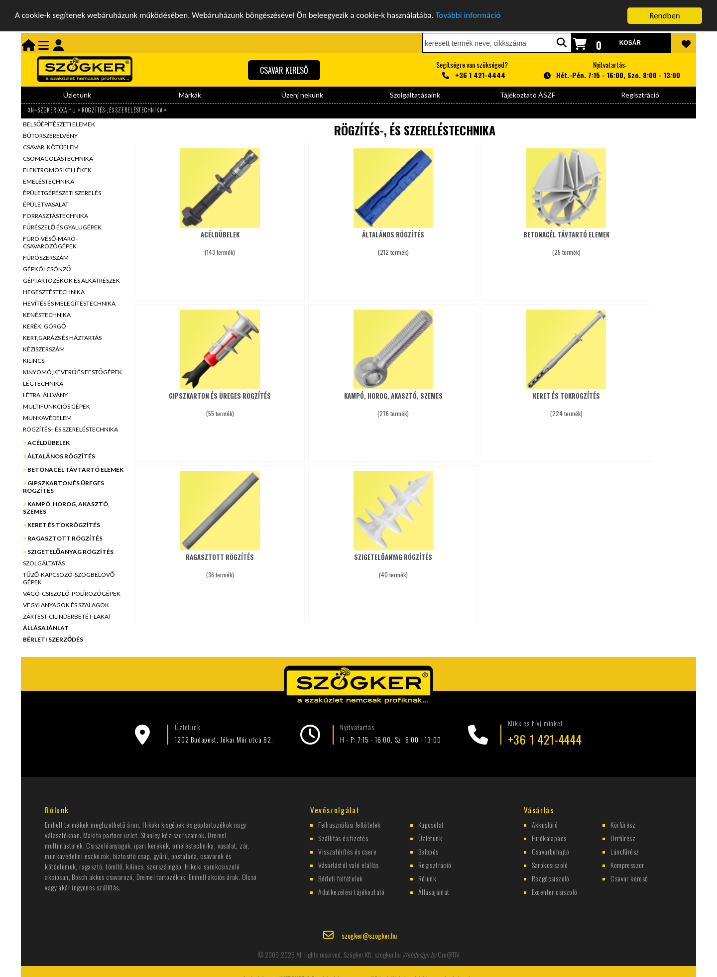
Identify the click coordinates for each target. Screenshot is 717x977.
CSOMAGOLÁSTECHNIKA (58, 158)
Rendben (664, 15)
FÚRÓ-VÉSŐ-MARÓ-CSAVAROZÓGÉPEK (50, 242)
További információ (469, 15)
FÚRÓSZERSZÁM (46, 257)
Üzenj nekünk (302, 95)
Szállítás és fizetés (343, 837)
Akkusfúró (545, 824)
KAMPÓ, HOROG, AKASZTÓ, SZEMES (66, 507)
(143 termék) (219, 238)
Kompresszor (627, 864)
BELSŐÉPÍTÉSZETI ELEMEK (59, 124)
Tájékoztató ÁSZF (527, 95)
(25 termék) (566, 238)
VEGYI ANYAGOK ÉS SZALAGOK (66, 605)
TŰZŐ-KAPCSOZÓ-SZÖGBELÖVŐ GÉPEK (69, 578)
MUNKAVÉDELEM (47, 418)
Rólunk (427, 877)
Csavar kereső (629, 877)
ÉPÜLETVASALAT (46, 204)
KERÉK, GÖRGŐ (44, 326)
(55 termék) (219, 400)
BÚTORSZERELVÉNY (50, 135)
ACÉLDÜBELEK (48, 442)
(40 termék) (393, 561)
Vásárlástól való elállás (348, 864)
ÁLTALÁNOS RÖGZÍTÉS (61, 456)
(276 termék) (393, 400)
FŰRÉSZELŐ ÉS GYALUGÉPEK (62, 227)
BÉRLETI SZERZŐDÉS (53, 639)
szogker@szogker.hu (369, 935)
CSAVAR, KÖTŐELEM (51, 147)
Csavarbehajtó (551, 851)
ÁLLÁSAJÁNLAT (46, 628)
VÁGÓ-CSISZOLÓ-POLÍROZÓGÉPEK (71, 593)
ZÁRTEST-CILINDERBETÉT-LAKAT (67, 616)
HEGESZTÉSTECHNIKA (54, 292)
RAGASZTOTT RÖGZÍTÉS (65, 538)
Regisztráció (640, 95)
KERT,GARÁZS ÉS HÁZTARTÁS (62, 337)
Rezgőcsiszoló (551, 877)
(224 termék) (566, 400)
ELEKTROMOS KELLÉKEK (57, 170)
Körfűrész (622, 824)
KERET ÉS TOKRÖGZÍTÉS (63, 525)
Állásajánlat (434, 891)
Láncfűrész (624, 851)
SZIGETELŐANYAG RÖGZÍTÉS (70, 551)
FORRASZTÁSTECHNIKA (55, 215)
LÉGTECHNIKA (43, 383)
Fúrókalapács (549, 837)
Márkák (190, 95)
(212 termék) (393, 238)
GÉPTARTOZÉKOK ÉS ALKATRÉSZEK (71, 280)
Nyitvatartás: (610, 70)
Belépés (428, 851)
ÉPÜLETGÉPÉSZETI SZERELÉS (62, 193)
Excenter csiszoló (555, 891)
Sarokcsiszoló (550, 864)
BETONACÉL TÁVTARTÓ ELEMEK (75, 469)
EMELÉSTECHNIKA (48, 181)
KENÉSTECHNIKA (47, 315)
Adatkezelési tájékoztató (351, 891)
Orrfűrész (622, 837)
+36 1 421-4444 (545, 739)
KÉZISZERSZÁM (44, 349)
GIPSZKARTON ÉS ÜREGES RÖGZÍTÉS (63, 486)
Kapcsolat (431, 824)
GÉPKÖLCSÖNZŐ (47, 269)
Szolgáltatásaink (415, 95)
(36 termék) (219, 561)
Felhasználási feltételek (349, 824)
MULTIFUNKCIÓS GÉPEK (56, 406)
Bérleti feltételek (340, 877)
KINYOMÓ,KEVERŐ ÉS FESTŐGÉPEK (72, 372)
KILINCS (33, 360)
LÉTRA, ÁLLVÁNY (45, 395)
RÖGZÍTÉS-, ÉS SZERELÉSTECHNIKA (122, 110)
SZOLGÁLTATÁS (44, 563)
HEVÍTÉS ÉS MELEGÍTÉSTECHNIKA (69, 303)
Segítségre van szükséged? (472, 70)
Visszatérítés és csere (347, 851)
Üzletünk (77, 95)
